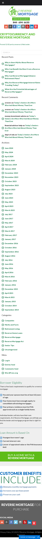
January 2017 (10, 239)
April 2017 (9, 227)
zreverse (17, 44)
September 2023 (12, 185)
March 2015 (10, 297)
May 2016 (9, 268)
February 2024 (11, 165)
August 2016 (10, 256)
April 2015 (9, 293)
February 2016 (11, 281)
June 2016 (9, 264)
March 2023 (10, 210)
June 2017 (9, 218)
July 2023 (8, 194)
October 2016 (10, 247)
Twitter (16, 522)
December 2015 (11, 289)
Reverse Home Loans (13, 333)
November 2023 (11, 177)
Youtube (2, 522)
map (34, 523)
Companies (9, 320)
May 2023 (9, 202)
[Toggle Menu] (3, 2)
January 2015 (10, 301)
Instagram (20, 522)
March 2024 (10, 160)
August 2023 (10, 189)
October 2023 (10, 181)
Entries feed (10, 365)
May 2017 (9, 223)
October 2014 (10, 305)
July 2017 (8, 214)
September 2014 (12, 310)
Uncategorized (11, 349)
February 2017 (11, 235)
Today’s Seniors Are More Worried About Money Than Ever (22, 118)
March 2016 (10, 276)
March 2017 (10, 231)
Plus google (7, 522)
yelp (25, 522)
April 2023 (9, 206)
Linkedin (29, 522)
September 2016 (12, 252)
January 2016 (10, 285)
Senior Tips (9, 345)
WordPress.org (11, 373)
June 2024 (9, 148)
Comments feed (11, 369)
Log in (7, 360)
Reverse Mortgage (12, 337)
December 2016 (11, 243)
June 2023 (9, 198)
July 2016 (8, 260)
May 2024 (9, 152)
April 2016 (9, 272)
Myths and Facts (12, 325)
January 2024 (10, 169)
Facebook (11, 522)
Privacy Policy (5, 532)
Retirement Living (12, 329)
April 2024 (9, 156)
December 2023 (11, 173)
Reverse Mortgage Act (14, 341)
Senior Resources (21, 19)
